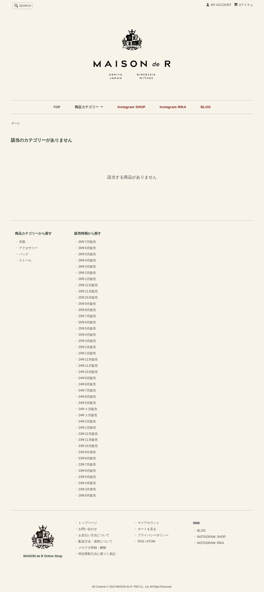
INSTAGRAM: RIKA (210, 543)
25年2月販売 (87, 347)
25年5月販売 (87, 328)
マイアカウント (148, 523)
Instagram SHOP (131, 107)
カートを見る (147, 529)
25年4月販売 (87, 335)
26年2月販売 (87, 273)
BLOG (206, 107)
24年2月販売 (87, 421)
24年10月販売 (88, 372)
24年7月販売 (87, 390)
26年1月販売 (87, 279)
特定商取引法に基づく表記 (97, 554)
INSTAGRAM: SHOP (211, 537)
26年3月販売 (87, 266)
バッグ (23, 254)
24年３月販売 (87, 415)
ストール (25, 260)
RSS (141, 541)
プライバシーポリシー (153, 535)
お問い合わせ (87, 529)
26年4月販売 (87, 260)
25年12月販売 (88, 285)
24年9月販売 (87, 378)
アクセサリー (28, 248)
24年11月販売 (88, 365)
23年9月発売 (87, 452)
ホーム (15, 123)
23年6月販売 (87, 471)
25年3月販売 (87, 341)
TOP (57, 107)
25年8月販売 (87, 310)
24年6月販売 (87, 396)
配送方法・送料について (95, 541)
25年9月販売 (87, 304)
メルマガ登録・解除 (92, 547)
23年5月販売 (87, 477)
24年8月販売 (87, 384)
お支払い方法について (93, 535)
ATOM (150, 541)
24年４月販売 (87, 409)
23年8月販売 (87, 458)
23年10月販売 (88, 446)
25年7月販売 (87, 316)
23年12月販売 (88, 434)
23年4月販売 (87, 483)
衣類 (22, 242)
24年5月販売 (87, 403)
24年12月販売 (88, 359)
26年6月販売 (87, 248)
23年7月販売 (87, 464)
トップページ (87, 523)
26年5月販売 (87, 254)
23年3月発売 (87, 489)
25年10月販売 (88, 297)
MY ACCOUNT (221, 5)
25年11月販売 (88, 291)
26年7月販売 (87, 242)
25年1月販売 (87, 353)
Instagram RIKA (173, 107)
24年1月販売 (87, 427)
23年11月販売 (88, 440)
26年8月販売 (87, 495)
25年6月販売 (87, 322)
